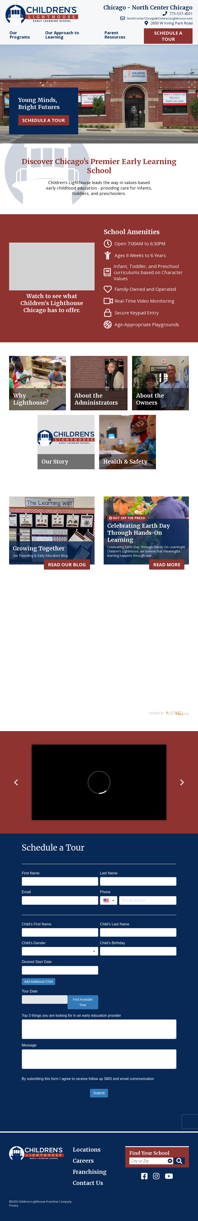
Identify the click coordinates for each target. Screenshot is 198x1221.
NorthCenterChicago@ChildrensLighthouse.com (160, 18)
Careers (83, 1160)
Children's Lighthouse (28, 1148)
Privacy (13, 1205)
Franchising (90, 1171)
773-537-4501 (181, 13)
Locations (87, 1149)
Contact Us (88, 1183)
